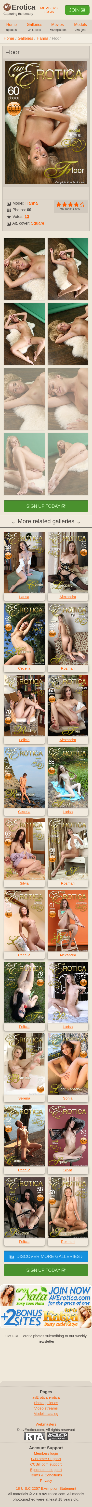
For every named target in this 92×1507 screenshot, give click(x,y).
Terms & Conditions (46, 1475)
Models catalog (46, 1413)
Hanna (42, 38)
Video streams (46, 1408)
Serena (24, 1098)
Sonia (67, 1098)
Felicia (24, 740)
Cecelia (24, 668)
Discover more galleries (46, 1256)
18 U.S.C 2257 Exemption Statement (46, 1488)
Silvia (24, 883)
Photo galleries (46, 1403)
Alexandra (67, 597)
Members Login (49, 10)
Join (77, 10)
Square (37, 223)
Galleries (34, 27)
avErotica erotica (46, 1397)
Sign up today (46, 506)
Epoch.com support (46, 1470)
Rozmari (68, 668)
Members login (46, 1453)
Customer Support (46, 1459)
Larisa (24, 597)
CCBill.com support (46, 1464)
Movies (58, 27)
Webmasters (46, 1424)
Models (80, 27)
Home (11, 27)
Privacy (46, 1480)
